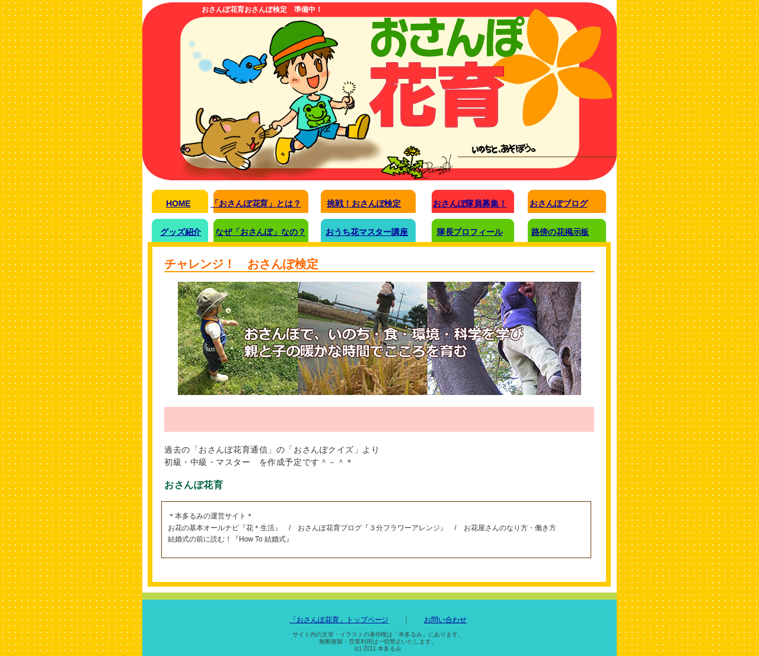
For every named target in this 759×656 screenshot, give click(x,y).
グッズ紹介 (180, 232)
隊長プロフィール (470, 232)
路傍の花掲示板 (560, 232)
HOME (178, 203)
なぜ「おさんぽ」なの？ (260, 232)
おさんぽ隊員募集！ (470, 203)
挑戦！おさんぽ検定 (364, 203)
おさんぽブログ (558, 203)
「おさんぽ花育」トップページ (338, 620)
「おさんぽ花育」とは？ (256, 203)
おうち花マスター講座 (367, 232)
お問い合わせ (445, 620)
